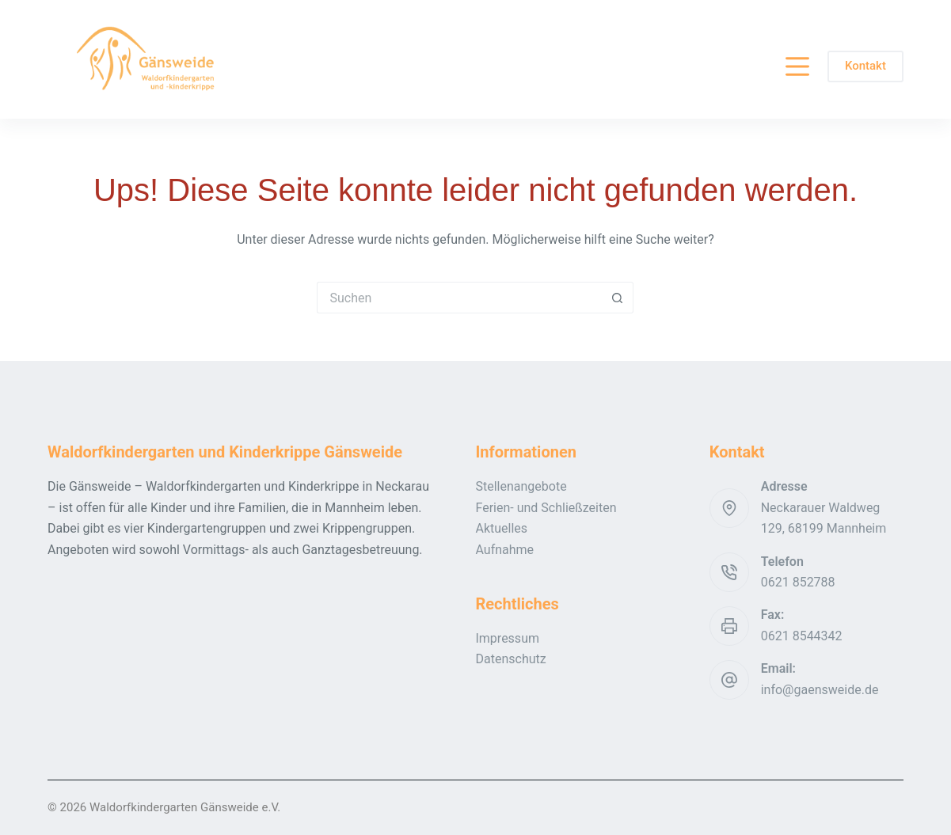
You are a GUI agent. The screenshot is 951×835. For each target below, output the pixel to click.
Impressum (507, 638)
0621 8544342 (802, 635)
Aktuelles (501, 528)
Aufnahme (504, 549)
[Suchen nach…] (459, 297)
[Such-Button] (617, 297)
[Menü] (797, 66)
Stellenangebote (520, 486)
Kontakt (865, 66)
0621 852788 (798, 582)
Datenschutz (510, 658)
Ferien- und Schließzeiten (545, 507)
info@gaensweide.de (820, 689)
